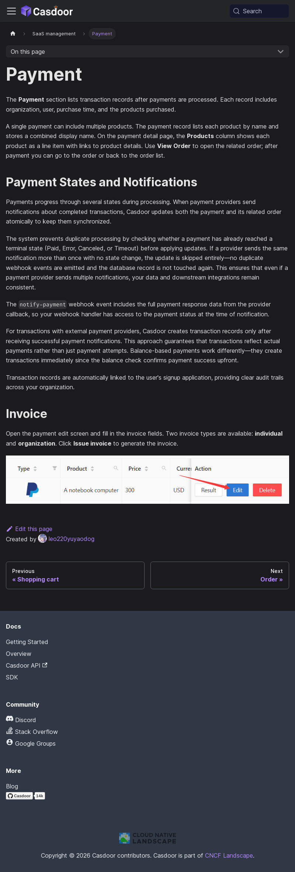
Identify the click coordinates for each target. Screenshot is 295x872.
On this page (28, 51)
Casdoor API (26, 665)
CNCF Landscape (229, 855)
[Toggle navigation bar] (11, 11)
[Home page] (13, 33)
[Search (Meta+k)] (259, 11)
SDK (12, 677)
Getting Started (27, 642)
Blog (12, 786)
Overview (18, 653)
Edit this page (29, 528)
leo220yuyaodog (66, 538)
